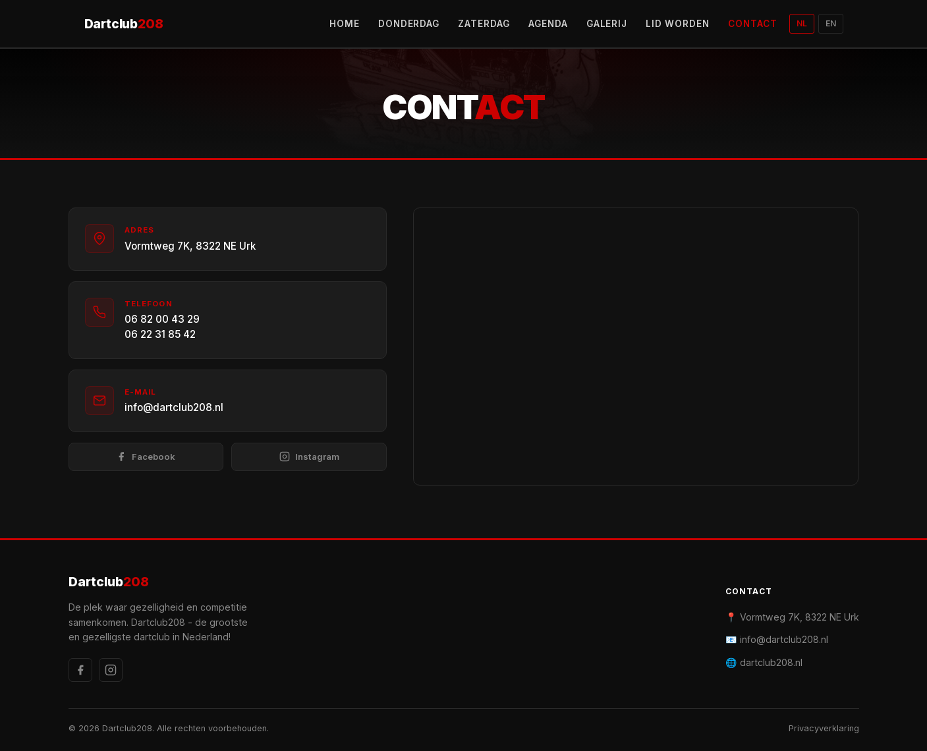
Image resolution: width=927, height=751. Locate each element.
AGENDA (548, 23)
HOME (344, 23)
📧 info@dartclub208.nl (776, 639)
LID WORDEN (678, 23)
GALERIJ (607, 23)
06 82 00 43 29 (162, 319)
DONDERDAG (409, 23)
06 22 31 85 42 (160, 334)
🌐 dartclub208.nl (763, 662)
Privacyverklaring (824, 728)
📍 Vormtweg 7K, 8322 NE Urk (792, 617)
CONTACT (752, 23)
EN (831, 23)
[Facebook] (80, 670)
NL (802, 23)
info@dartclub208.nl (174, 407)
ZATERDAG (484, 23)
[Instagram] (111, 670)
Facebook (145, 456)
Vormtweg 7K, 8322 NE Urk (190, 246)
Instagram (309, 456)
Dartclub (123, 24)
